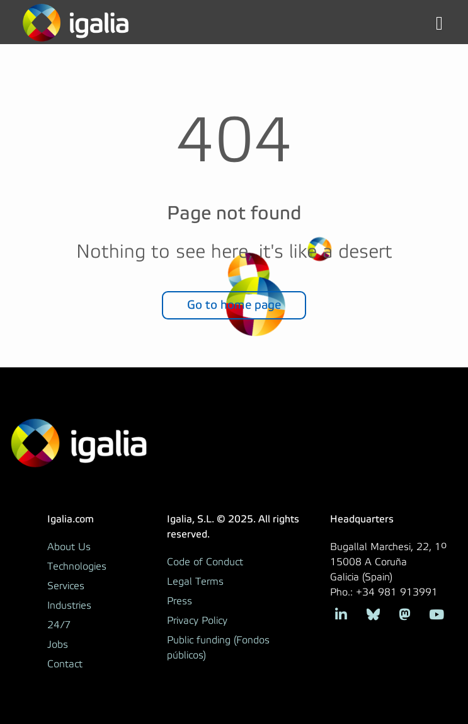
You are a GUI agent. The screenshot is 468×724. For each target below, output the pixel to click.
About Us (69, 547)
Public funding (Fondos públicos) (218, 648)
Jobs (57, 644)
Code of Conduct (205, 562)
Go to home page (234, 304)
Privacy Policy (197, 620)
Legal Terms (195, 581)
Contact (65, 664)
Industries (69, 605)
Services (65, 586)
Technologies (76, 566)
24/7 (59, 625)
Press (179, 601)
